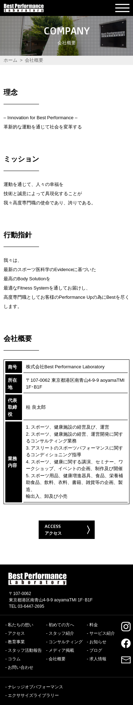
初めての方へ (61, 624)
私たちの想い (20, 624)
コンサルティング (66, 641)
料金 (93, 624)
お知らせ (97, 641)
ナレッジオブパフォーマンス (35, 686)
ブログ (95, 650)
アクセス (16, 633)
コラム (14, 658)
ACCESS (68, 529)
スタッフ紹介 (61, 633)
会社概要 (57, 658)
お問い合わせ (20, 667)
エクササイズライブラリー (33, 695)
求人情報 (97, 658)
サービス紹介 (102, 633)
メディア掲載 (61, 650)
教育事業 (16, 641)
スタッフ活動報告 (25, 650)
